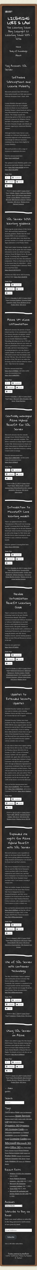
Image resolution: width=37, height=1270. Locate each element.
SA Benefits (9, 574)
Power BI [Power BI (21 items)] (16, 1150)
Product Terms (15, 304)
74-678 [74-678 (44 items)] (7, 1112)
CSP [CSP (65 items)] (7, 1122)
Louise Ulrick (26, 191)
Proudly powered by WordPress (18, 1253)
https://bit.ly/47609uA (11, 371)
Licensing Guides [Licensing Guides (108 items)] (18, 1138)
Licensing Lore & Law (18, 20)
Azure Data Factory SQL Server (19, 940)
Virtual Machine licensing (13, 577)
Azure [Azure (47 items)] (17, 1112)
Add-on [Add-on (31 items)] (12, 1112)
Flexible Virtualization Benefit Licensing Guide (18, 600)
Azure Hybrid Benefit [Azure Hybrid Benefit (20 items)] (10, 1116)
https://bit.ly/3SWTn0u (12, 547)
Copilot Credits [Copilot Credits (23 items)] (21, 1119)
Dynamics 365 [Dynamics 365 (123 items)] (12, 1125)
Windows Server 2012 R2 (23, 819)
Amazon (17, 193)
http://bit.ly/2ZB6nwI (17, 1054)
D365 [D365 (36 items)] (11, 1122)
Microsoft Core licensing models (14, 572)
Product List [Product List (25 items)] (26, 1153)
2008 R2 (17, 814)
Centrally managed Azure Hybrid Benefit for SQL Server (18, 422)
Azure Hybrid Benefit (16, 1078)
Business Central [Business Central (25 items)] (9, 1119)
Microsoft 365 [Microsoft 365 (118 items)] (24, 1143)
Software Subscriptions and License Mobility (18, 82)
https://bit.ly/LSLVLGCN (13, 270)
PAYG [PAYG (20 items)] (22, 1147)
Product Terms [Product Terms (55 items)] (10, 1156)
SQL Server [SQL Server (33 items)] (22, 1158)
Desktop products (19, 673)
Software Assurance (18, 574)
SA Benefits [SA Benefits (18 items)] (19, 1156)
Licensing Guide (26, 675)
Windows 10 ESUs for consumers (20, 1173)
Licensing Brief (25, 570)
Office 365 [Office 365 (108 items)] (15, 1147)
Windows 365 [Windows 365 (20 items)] (21, 1161)
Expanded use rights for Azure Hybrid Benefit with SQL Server (18, 840)
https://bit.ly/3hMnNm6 (15, 789)
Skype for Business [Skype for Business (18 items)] (26, 1156)
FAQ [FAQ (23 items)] (21, 1132)
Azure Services (27, 1078)
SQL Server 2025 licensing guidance (18, 221)
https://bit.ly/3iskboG (24, 791)
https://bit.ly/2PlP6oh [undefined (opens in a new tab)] (11, 910)
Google (8, 197)
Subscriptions (18, 492)
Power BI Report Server (23, 302)
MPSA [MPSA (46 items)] (7, 1147)
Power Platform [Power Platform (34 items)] (24, 1150)
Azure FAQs (14, 1188)
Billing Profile (20, 485)
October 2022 (27, 572)
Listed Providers (25, 197)
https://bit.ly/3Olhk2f (11, 462)
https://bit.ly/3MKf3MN (12, 458)
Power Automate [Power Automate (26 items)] (9, 1150)
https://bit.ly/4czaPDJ (11, 169)
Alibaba (12, 193)
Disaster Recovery (12, 1080)
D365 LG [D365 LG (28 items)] (15, 1122)
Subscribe (10, 1237)
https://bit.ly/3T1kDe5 (11, 647)
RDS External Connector (19, 199)
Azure (13, 195)
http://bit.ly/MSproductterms (13, 992)
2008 (12, 814)
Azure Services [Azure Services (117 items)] (22, 1115)
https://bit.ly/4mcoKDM (15, 167)
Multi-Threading (24, 399)
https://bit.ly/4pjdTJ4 (20, 277)
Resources (18, 490)
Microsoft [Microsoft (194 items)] (10, 1143)
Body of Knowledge (18, 51)
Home (18, 47)
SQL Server (17, 202)
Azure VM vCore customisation (18, 322)
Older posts (9, 1089)
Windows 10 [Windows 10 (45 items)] (13, 1161)
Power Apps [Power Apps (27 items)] (27, 1147)
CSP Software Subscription (22, 195)
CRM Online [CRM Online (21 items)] (29, 1119)
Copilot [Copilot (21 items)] (15, 1119)
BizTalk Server (16, 570)
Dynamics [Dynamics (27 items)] (21, 1122)
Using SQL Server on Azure (18, 1033)
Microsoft (8, 199)
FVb (19, 675)
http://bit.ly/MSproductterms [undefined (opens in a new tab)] (13, 917)
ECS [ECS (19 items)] (27, 1129)
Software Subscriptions (24, 677)
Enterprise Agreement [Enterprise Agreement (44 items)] (12, 1132)
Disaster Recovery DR (24, 1080)
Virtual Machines (20, 401)
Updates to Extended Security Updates (18, 699)
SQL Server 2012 (24, 817)
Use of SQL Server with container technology (18, 966)
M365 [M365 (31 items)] (29, 1139)
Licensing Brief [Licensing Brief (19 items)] (16, 1135)
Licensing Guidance (15, 300)
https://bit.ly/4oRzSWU (12, 375)
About (18, 55)
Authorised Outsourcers (17, 670)
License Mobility (15, 197)
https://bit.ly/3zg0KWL (12, 786)
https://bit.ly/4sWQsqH (12, 158)
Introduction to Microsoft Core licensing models (18, 511)
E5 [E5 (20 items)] (25, 1129)
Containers (13, 1016)
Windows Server (21, 679)
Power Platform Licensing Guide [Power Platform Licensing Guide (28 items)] (14, 1153)
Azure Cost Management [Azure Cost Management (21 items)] (25, 1112)
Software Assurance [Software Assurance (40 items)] (11, 1159)
